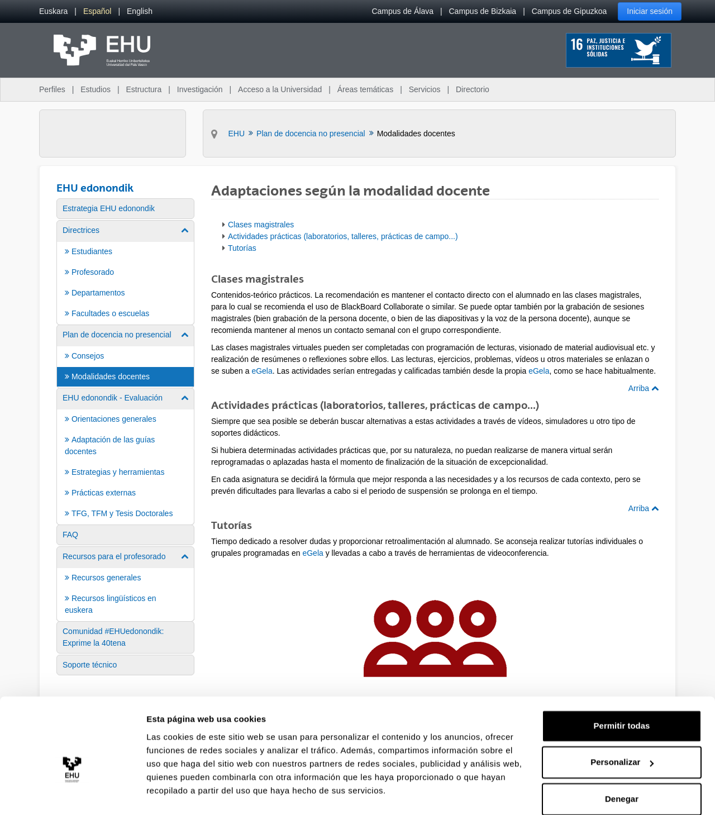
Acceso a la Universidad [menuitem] (280, 89)
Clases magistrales (261, 224)
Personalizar (622, 733)
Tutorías (242, 248)
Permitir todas (622, 697)
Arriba (643, 388)
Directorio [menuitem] (472, 89)
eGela (261, 370)
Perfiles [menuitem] (52, 89)
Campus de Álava (402, 11)
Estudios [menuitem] (95, 89)
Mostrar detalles (179, 793)
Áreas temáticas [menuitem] (365, 89)
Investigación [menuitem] (200, 89)
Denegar (621, 770)
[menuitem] (53, 11)
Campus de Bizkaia (483, 11)
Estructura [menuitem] (143, 89)
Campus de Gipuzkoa (569, 11)
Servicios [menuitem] (425, 89)
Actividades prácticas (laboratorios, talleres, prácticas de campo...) (343, 236)
